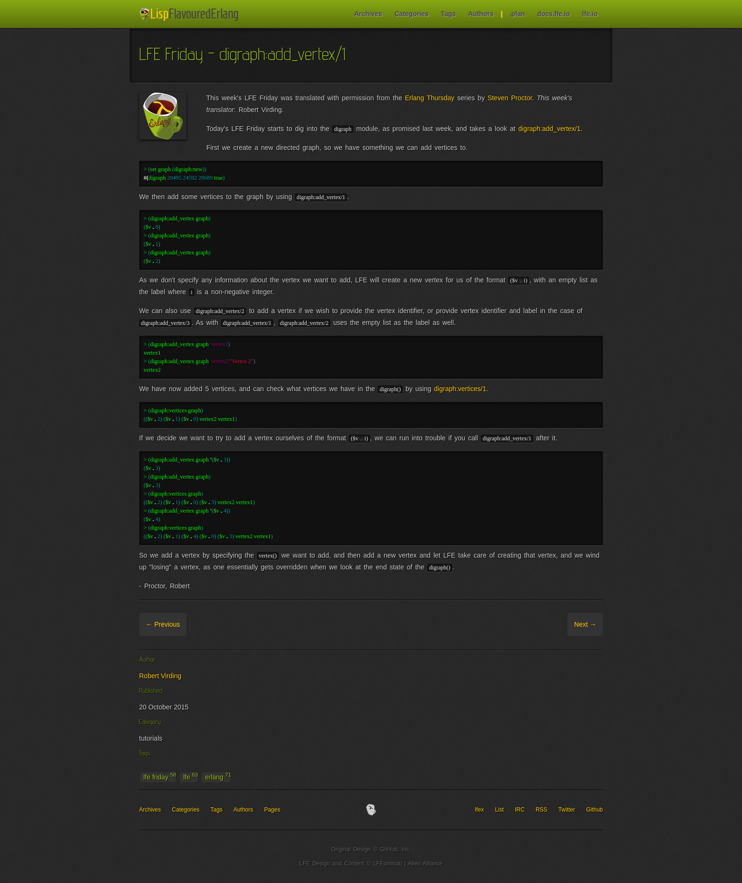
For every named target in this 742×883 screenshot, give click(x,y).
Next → (585, 624)
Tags (448, 13)
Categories (411, 13)
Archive (199, 624)
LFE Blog (190, 14)
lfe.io (590, 13)
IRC (520, 809)
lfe (190, 776)
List (499, 809)
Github (594, 809)
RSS (542, 809)
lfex (479, 809)
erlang (218, 776)
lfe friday (159, 776)
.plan (517, 13)
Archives (368, 13)
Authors (481, 13)
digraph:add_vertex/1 (549, 128)
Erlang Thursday (430, 98)
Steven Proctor (509, 98)
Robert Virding (160, 676)
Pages (272, 809)
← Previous (163, 624)
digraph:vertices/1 (460, 389)
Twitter (566, 809)
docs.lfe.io (553, 13)
